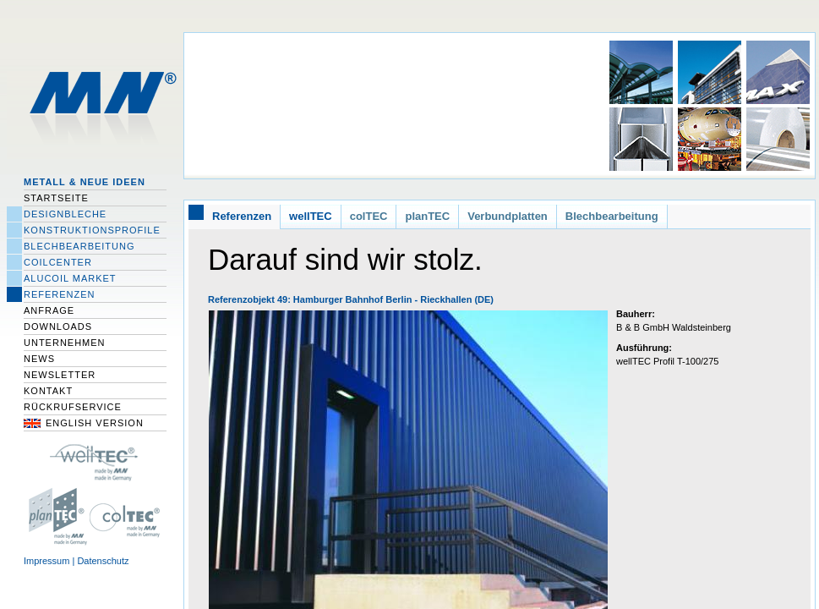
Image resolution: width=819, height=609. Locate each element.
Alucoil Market (70, 278)
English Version (95, 423)
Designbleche (65, 214)
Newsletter (60, 375)
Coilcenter (58, 262)
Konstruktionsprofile (92, 230)
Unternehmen (65, 342)
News (39, 359)
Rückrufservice (73, 407)
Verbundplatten (507, 216)
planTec (56, 515)
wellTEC (310, 216)
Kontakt (48, 391)
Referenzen (60, 294)
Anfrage (49, 310)
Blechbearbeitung (79, 246)
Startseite (56, 198)
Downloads (58, 326)
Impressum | (50, 561)
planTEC (427, 216)
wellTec (94, 460)
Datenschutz (102, 561)
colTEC (129, 515)
